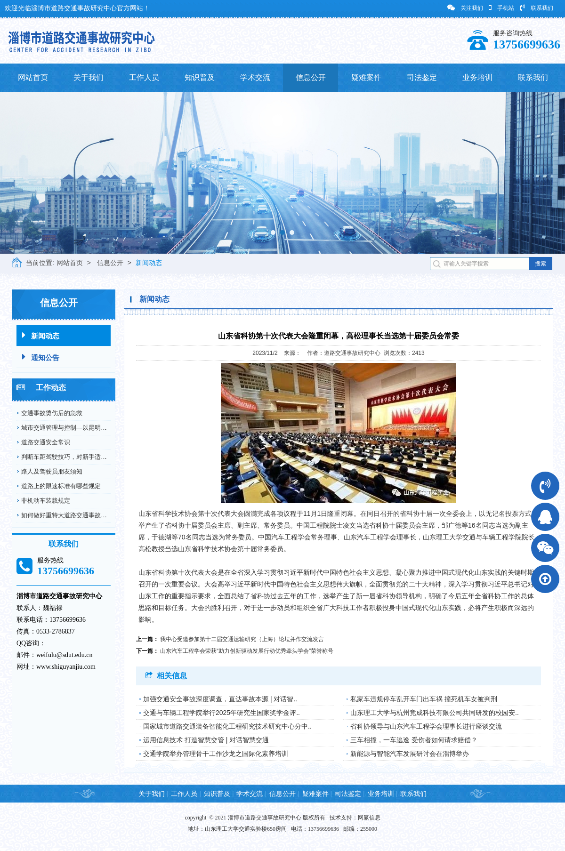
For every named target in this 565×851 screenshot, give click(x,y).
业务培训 (477, 77)
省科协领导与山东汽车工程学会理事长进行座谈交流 (426, 726)
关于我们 (88, 77)
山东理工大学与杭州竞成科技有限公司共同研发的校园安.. (434, 712)
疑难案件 (366, 77)
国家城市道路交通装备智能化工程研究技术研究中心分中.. (227, 726)
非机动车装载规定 (45, 500)
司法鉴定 (422, 77)
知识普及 (200, 77)
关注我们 (465, 7)
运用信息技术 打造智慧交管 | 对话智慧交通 (206, 740)
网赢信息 (369, 817)
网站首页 (33, 77)
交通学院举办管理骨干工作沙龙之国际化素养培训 (215, 753)
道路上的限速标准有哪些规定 (61, 486)
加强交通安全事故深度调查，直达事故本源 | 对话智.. (220, 699)
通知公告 (40, 357)
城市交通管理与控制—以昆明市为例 (70, 427)
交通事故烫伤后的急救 (51, 413)
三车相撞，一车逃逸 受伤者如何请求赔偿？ (413, 740)
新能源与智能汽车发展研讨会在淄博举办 (409, 753)
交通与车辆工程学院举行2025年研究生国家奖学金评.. (221, 712)
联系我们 (536, 7)
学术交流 (255, 77)
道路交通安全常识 (45, 442)
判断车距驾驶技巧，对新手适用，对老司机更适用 (88, 456)
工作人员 (144, 77)
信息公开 (311, 77)
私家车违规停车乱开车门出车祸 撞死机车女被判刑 (423, 699)
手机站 (501, 7)
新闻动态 (149, 262)
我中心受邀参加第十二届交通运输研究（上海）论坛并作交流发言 (242, 639)
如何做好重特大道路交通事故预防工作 (73, 515)
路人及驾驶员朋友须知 (51, 471)
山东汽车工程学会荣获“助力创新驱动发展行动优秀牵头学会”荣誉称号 (246, 651)
